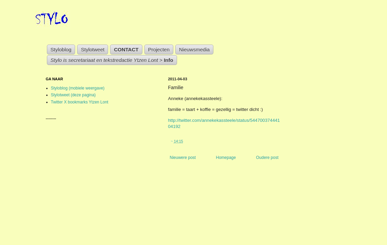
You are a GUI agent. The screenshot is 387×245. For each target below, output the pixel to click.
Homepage (226, 157)
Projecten (159, 49)
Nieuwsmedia (194, 49)
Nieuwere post (183, 157)
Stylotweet (92, 49)
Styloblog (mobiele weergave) (78, 88)
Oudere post (267, 157)
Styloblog (61, 49)
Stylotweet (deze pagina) (73, 95)
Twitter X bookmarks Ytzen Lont (79, 102)
